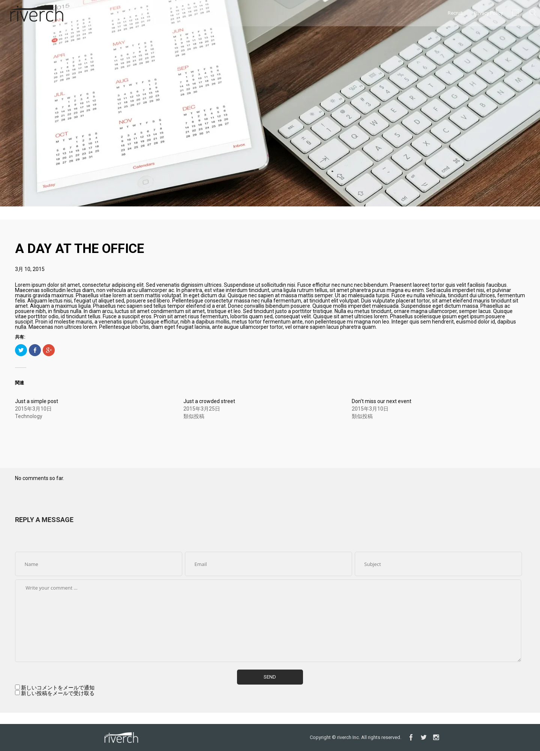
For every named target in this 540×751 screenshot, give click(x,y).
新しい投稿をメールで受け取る (57, 693)
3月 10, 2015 (30, 269)
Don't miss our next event (381, 401)
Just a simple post (36, 401)
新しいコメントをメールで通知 (57, 688)
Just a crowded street (209, 401)
